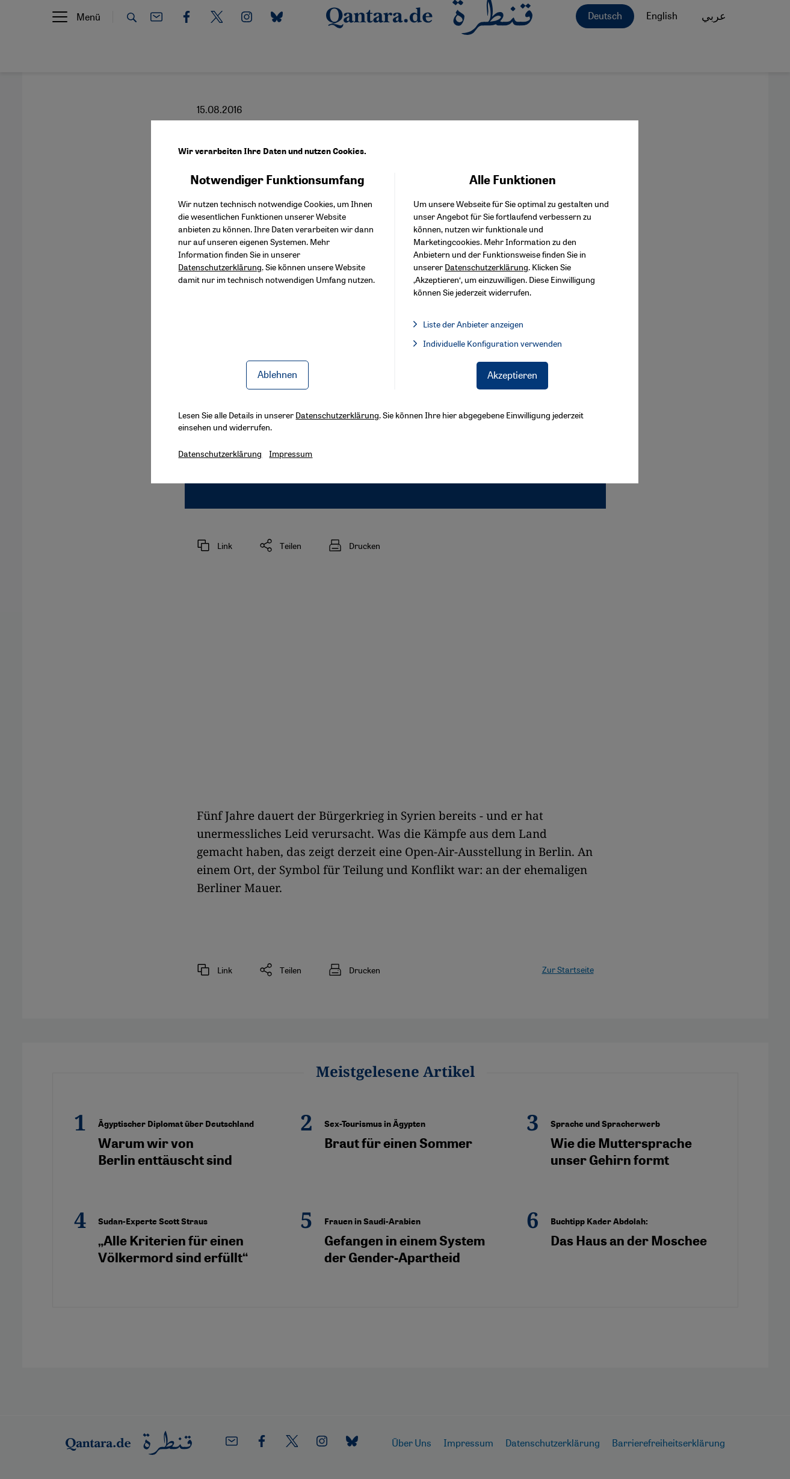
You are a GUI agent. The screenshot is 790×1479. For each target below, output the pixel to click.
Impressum (290, 453)
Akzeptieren (512, 374)
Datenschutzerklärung (220, 266)
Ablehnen (277, 374)
